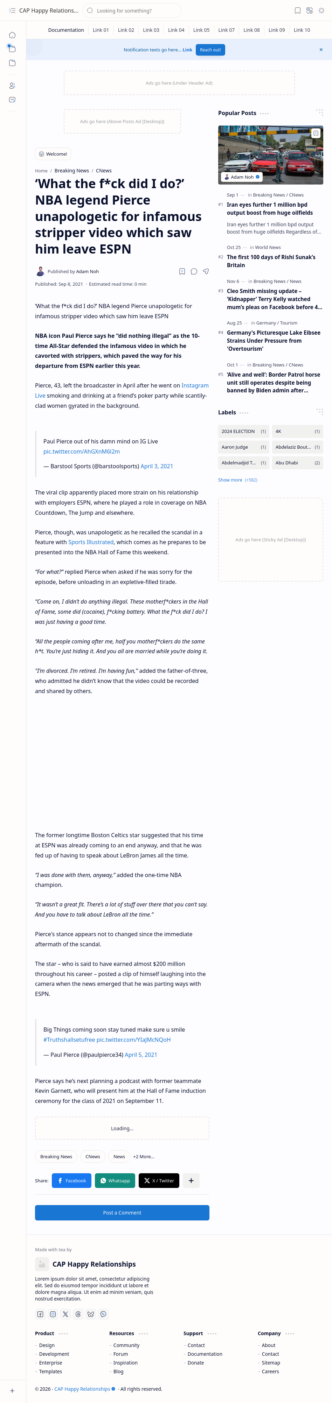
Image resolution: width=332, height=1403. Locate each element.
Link (188, 50)
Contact (196, 1345)
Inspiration (125, 1362)
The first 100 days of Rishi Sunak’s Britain (271, 261)
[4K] (297, 431)
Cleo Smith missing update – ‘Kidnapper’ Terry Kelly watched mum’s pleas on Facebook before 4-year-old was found (273, 299)
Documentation (205, 1354)
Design (47, 1345)
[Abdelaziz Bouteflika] (297, 447)
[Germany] (267, 323)
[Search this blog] (132, 10)
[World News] (268, 247)
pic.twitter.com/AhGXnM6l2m (81, 451)
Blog (118, 1371)
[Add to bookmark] (315, 133)
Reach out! (210, 50)
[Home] (12, 35)
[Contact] (12, 100)
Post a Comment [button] (122, 1212)
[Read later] (182, 271)
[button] (12, 10)
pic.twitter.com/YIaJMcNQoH (134, 1040)
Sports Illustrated (90, 542)
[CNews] (92, 1156)
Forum (120, 1354)
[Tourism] (288, 323)
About (269, 1345)
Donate (196, 1362)
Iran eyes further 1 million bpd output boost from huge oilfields (270, 208)
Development (54, 1354)
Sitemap (271, 1362)
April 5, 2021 (141, 1055)
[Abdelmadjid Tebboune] (243, 462)
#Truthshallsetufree (69, 1040)
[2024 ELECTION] (243, 431)
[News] (119, 1156)
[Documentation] (66, 30)
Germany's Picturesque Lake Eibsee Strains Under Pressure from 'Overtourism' (273, 340)
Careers (270, 1371)
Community (126, 1345)
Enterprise (50, 1362)
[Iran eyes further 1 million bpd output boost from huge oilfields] (270, 155)
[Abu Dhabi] (297, 462)
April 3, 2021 (156, 466)
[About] (12, 86)
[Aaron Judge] (243, 447)
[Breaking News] (56, 1156)
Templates (50, 1371)
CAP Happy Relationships (52, 10)
